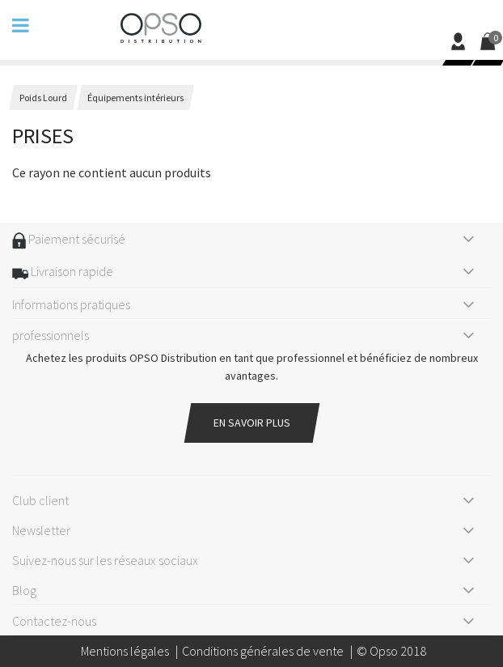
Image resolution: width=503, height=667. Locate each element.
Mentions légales (125, 651)
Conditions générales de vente (263, 651)
